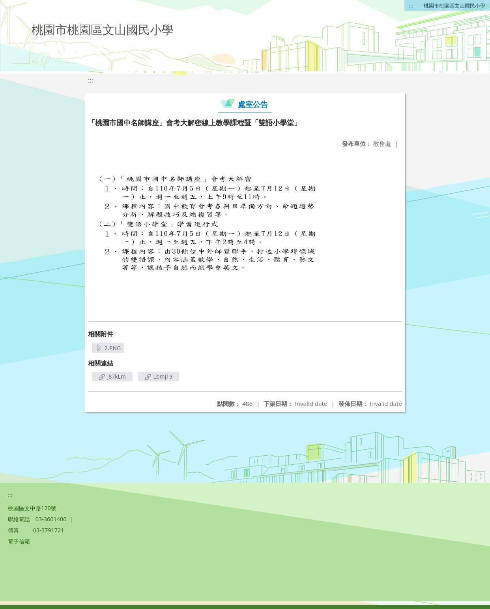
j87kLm (112, 376)
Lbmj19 (158, 376)
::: (411, 5)
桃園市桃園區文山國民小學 (454, 5)
